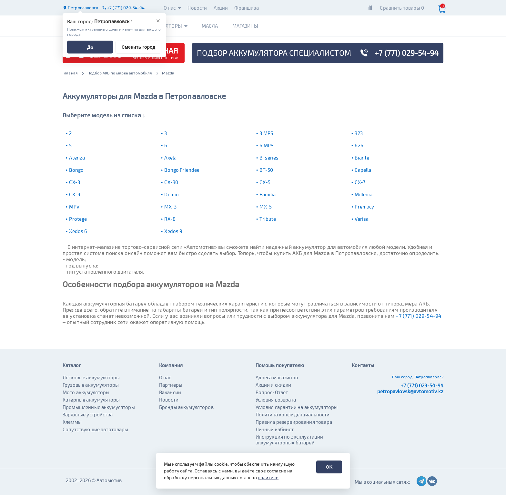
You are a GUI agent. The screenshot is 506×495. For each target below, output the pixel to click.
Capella (363, 170)
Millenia (363, 194)
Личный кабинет (275, 429)
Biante (362, 157)
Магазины (245, 26)
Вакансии (170, 392)
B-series (268, 157)
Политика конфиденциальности (293, 414)
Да (90, 47)
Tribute (267, 219)
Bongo (76, 170)
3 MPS (266, 133)
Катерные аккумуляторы (91, 400)
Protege (78, 219)
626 (359, 145)
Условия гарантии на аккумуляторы (297, 407)
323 (358, 133)
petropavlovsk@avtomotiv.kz (410, 391)
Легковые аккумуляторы (91, 377)
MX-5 (265, 206)
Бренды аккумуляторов (186, 407)
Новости (197, 8)
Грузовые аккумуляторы (91, 385)
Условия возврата (276, 400)
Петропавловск (428, 376)
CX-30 (171, 182)
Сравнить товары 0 (402, 8)
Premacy (364, 206)
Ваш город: (402, 376)
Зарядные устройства (88, 414)
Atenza (77, 157)
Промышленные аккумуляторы (99, 407)
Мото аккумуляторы (86, 392)
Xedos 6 (78, 231)
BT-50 (266, 170)
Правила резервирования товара (294, 422)
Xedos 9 (173, 231)
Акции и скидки (273, 385)
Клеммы (72, 422)
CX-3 (74, 182)
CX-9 (74, 194)
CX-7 (360, 182)
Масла (210, 26)
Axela (170, 157)
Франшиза (246, 8)
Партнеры (170, 385)
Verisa (362, 219)
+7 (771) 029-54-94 (418, 316)
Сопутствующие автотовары (95, 429)
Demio (171, 194)
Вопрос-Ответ (272, 392)
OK (329, 467)
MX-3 (170, 206)
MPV (74, 206)
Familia (267, 194)
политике (268, 477)
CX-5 (264, 182)
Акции (221, 8)
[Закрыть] (158, 20)
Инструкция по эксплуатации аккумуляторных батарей (289, 439)
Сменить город (139, 47)
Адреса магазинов (277, 377)
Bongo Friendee (181, 170)
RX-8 (170, 219)
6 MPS (266, 145)
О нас (172, 8)
